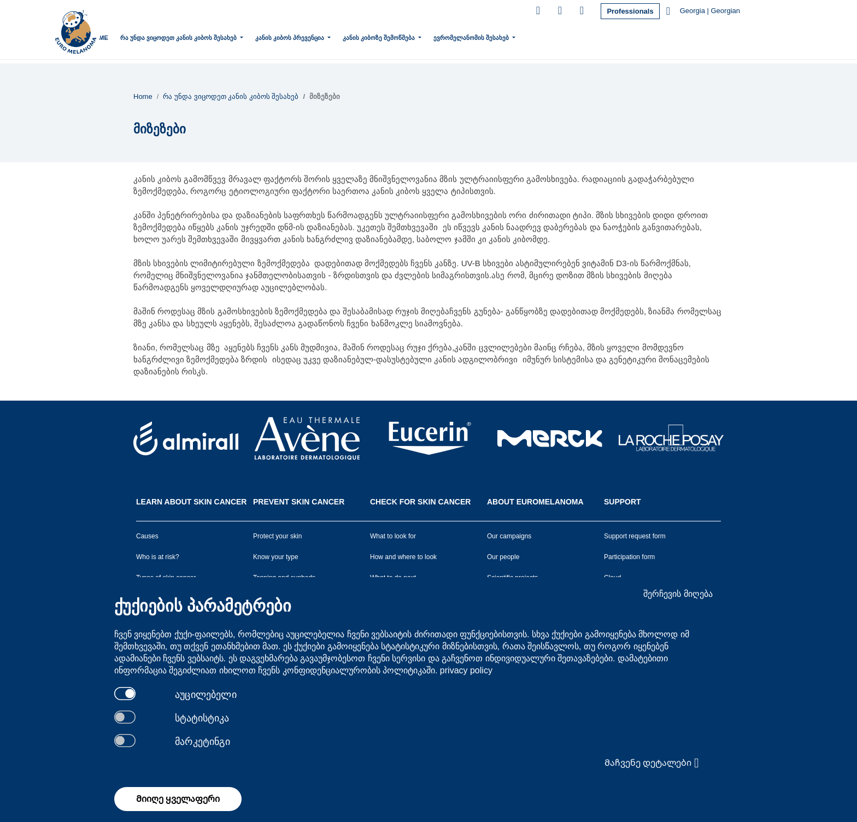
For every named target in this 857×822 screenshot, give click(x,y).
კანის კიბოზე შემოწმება (424, 36)
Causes (147, 536)
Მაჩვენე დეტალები (651, 763)
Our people (503, 557)
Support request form (635, 536)
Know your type (275, 557)
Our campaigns (509, 536)
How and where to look (403, 557)
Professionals (630, 11)
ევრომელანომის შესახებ (516, 36)
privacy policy (466, 670)
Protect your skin (277, 536)
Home (143, 37)
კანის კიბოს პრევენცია (335, 36)
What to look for (393, 536)
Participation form (629, 557)
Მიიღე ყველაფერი (178, 798)
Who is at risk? (157, 557)
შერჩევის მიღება (677, 593)
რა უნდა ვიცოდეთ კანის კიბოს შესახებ (224, 36)
